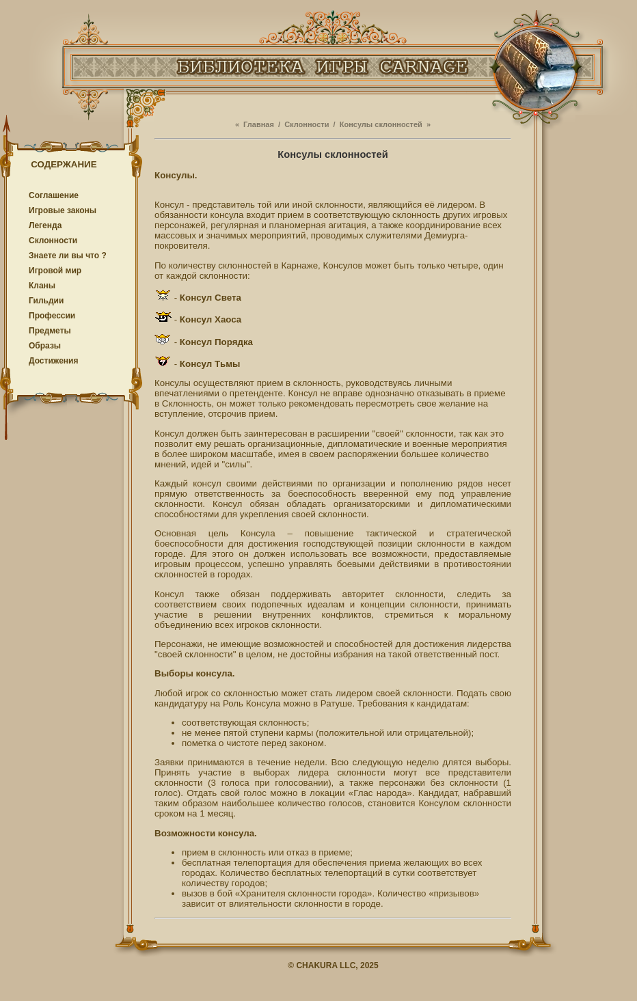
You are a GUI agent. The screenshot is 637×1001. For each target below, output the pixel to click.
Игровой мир (55, 270)
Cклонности (53, 240)
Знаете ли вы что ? (68, 255)
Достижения (53, 361)
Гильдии (46, 300)
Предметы (50, 330)
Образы (45, 346)
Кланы (42, 285)
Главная (258, 124)
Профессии (52, 315)
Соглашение (54, 195)
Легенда (45, 225)
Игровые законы (62, 210)
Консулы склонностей (381, 124)
